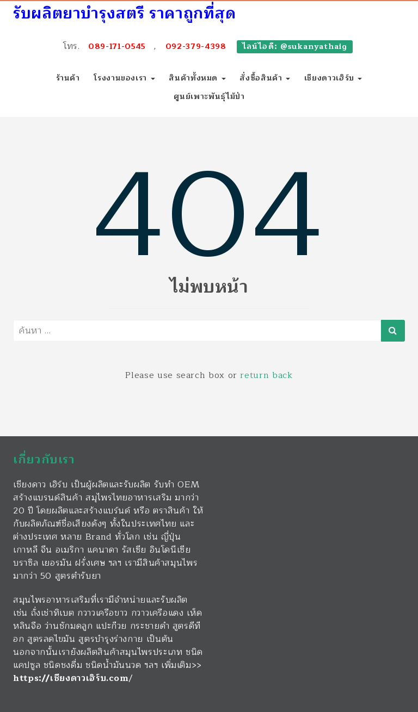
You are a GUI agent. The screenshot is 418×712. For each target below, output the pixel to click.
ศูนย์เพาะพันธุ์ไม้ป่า (209, 96)
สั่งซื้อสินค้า (264, 78)
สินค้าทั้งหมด (197, 78)
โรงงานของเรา (124, 78)
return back (266, 375)
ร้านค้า (68, 78)
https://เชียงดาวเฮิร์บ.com (71, 678)
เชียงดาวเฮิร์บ (333, 78)
